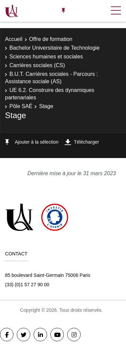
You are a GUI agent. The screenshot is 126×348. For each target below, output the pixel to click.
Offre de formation (51, 39)
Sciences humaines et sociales (46, 56)
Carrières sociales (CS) (37, 65)
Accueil (14, 39)
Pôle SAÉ (20, 106)
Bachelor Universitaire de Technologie (54, 48)
